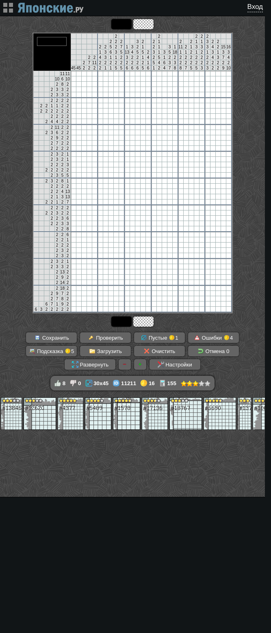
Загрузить (105, 351)
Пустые (159, 337)
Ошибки (213, 337)
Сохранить (51, 337)
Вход (255, 7)
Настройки (175, 364)
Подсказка (51, 351)
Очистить (159, 351)
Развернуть (90, 364)
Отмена (213, 351)
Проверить (105, 337)
